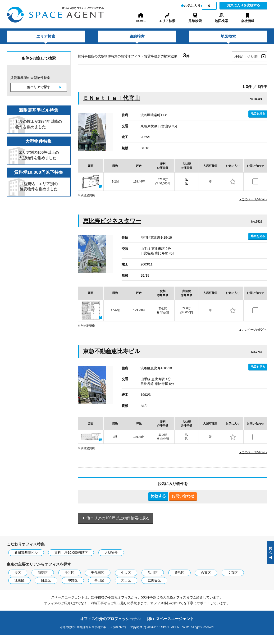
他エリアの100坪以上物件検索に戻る (118, 518)
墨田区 (99, 580)
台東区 (206, 573)
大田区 (126, 580)
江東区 (19, 580)
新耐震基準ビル (26, 552)
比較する (158, 496)
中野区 (73, 580)
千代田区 (97, 573)
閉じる (270, 552)
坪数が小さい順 (246, 56)
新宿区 (43, 573)
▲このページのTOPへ (253, 199)
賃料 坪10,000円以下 (71, 552)
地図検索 (221, 21)
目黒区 (46, 580)
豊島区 (179, 573)
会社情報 (247, 21)
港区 (17, 573)
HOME (141, 21)
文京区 (233, 573)
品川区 (153, 573)
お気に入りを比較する (243, 5)
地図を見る (258, 113)
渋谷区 (69, 573)
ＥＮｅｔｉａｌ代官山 (111, 98)
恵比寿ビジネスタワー (112, 221)
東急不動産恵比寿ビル (111, 351)
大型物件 (111, 552)
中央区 (126, 573)
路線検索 (195, 21)
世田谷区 (154, 580)
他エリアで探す (38, 87)
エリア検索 (167, 21)
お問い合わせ (183, 496)
